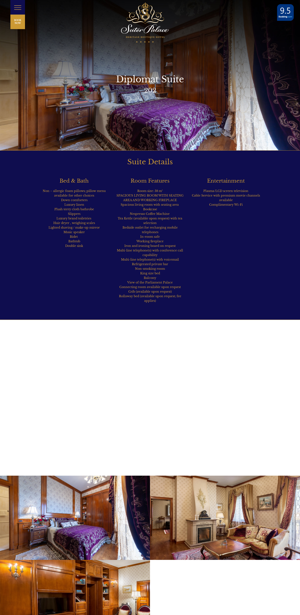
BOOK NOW (17, 22)
